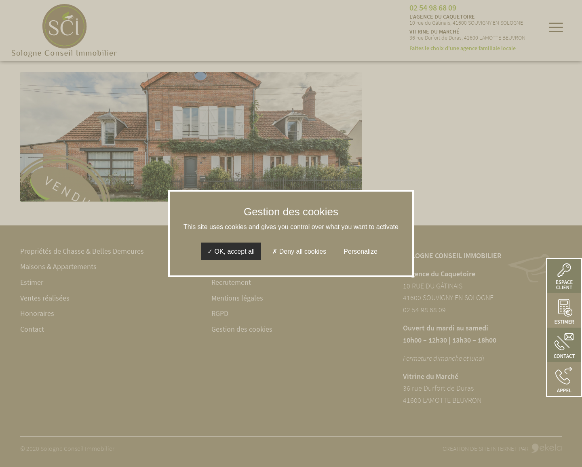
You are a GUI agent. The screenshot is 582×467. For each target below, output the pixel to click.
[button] (564, 379)
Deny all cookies (299, 251)
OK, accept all (231, 251)
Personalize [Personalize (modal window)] (360, 251)
